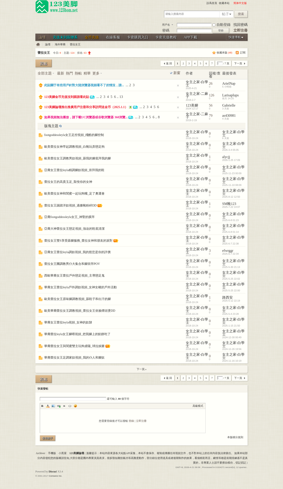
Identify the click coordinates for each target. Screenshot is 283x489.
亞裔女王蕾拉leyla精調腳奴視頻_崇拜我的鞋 (74, 170)
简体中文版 (240, 3)
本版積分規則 (235, 437)
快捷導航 (235, 37)
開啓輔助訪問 (231, 3)
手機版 (52, 453)
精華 (87, 73)
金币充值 (92, 37)
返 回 (169, 63)
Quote (64, 406)
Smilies (75, 406)
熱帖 (78, 73)
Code (70, 406)
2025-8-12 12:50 (231, 196)
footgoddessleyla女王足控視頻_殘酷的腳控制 (74, 135)
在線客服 (113, 37)
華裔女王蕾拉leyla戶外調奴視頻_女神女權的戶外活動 (80, 287)
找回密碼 (240, 25)
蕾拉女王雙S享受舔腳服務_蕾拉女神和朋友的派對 (78, 240)
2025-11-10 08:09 (231, 185)
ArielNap (228, 83)
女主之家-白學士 (197, 83)
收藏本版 (224, 52)
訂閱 (242, 52)
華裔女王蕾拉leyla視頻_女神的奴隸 (68, 322)
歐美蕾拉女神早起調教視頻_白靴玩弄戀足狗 (74, 146)
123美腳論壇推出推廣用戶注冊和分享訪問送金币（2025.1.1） (86, 107)
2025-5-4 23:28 (230, 314)
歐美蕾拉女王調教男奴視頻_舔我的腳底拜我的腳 (77, 158)
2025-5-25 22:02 (231, 278)
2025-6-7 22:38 (230, 243)
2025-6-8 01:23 (230, 220)
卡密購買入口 (137, 37)
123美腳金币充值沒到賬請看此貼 (66, 97)
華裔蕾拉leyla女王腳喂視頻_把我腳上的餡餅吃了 (77, 334)
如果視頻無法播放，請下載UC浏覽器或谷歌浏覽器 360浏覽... (86, 117)
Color (48, 406)
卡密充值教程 (166, 37)
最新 (60, 73)
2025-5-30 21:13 (231, 267)
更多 (95, 73)
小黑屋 (63, 453)
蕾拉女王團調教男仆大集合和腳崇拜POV (72, 264)
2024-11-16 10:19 (231, 360)
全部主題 (45, 73)
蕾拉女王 (75, 44)
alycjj (226, 157)
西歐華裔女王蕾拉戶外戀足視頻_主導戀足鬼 (74, 275)
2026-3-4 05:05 (230, 150)
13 (121, 97)
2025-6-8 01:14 (230, 232)
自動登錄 (221, 25)
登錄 (131, 420)
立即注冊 (240, 30)
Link (59, 406)
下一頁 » (142, 369)
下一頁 (238, 63)
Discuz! (53, 471)
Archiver (40, 453)
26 (210, 83)
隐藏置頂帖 (178, 85)
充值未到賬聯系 (65, 37)
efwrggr (227, 250)
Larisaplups (230, 95)
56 (210, 105)
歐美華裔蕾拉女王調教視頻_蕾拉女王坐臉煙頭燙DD (79, 310)
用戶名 (166, 24)
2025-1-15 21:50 (231, 325)
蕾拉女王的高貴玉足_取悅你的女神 (68, 181)
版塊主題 (51, 126)
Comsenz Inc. (55, 476)
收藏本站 (224, 3)
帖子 (225, 14)
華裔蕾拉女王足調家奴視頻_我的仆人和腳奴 (74, 357)
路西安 (227, 297)
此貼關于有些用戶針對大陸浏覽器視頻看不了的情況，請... (84, 85)
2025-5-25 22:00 (231, 290)
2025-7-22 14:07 (231, 207)
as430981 (229, 115)
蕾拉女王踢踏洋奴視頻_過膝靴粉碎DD (70, 205)
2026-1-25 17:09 (231, 160)
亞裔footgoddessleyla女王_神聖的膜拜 (69, 217)
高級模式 (198, 405)
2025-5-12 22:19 (231, 300)
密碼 (165, 30)
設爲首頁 (212, 3)
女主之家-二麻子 (197, 95)
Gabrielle (228, 105)
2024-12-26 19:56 (231, 349)
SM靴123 (229, 204)
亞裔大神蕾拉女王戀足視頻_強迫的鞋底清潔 (74, 228)
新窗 (176, 73)
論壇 (42, 37)
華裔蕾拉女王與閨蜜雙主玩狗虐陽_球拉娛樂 (74, 346)
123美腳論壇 (38, 44)
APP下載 (190, 37)
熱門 (69, 73)
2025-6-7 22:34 (230, 253)
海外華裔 (60, 44)
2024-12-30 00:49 (231, 337)
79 (210, 115)
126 (211, 95)
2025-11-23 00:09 (231, 173)
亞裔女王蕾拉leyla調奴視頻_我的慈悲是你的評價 (77, 252)
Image (53, 406)
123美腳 (192, 105)
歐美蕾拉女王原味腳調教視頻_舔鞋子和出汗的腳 (77, 299)
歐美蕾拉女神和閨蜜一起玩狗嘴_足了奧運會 (74, 193)
